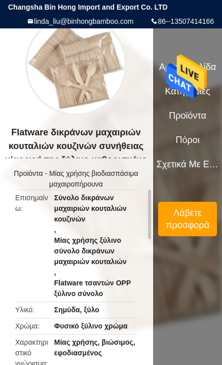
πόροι (187, 140)
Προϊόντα (28, 173)
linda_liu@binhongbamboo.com (83, 21)
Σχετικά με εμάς (187, 164)
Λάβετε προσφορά (187, 219)
